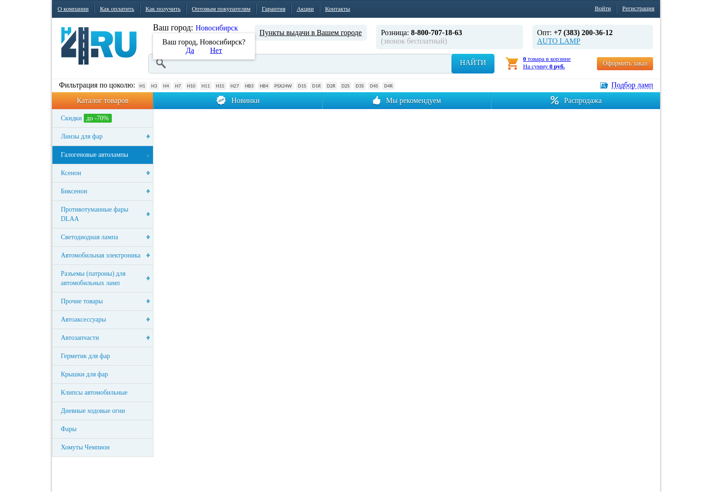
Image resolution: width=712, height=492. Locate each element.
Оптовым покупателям (221, 8)
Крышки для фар (84, 374)
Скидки (86, 118)
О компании (73, 8)
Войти (603, 8)
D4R (388, 86)
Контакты (337, 8)
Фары (69, 429)
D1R (316, 86)
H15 (220, 86)
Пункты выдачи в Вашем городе (311, 33)
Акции (305, 8)
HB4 (264, 86)
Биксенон (74, 191)
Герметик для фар (85, 356)
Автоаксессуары (83, 319)
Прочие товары (82, 301)
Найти (473, 62)
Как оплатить (117, 8)
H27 (235, 86)
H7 (178, 86)
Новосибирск (217, 28)
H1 (142, 86)
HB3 (249, 86)
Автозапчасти (80, 337)
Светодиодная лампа (89, 237)
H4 (166, 86)
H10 (191, 86)
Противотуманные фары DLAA (94, 214)
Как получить (163, 8)
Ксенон (71, 172)
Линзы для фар (81, 136)
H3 (154, 86)
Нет (216, 50)
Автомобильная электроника (100, 255)
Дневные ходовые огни (93, 410)
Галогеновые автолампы (94, 154)
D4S (374, 86)
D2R (331, 86)
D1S (302, 86)
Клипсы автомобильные (94, 392)
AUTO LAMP (559, 41)
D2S (345, 86)
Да (190, 50)
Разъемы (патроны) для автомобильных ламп (93, 278)
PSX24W (283, 86)
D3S (359, 86)
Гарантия (273, 8)
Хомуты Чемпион (85, 447)
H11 (206, 86)
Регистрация (638, 8)
